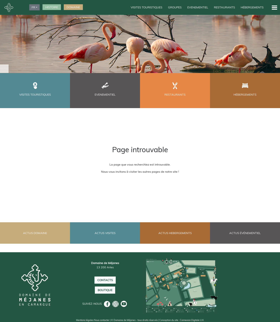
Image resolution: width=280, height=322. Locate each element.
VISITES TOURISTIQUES (146, 7)
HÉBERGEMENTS (252, 7)
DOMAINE (73, 7)
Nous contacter (101, 320)
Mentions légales (84, 320)
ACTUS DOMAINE (35, 233)
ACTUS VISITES (105, 233)
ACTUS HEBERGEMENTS (175, 233)
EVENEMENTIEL (197, 7)
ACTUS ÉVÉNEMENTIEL (245, 233)
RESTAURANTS (224, 7)
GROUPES (175, 7)
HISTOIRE (51, 7)
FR (33, 7)
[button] (274, 7)
